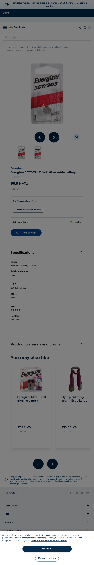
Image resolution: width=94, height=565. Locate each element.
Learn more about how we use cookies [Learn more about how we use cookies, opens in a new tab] (49, 540)
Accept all (47, 548)
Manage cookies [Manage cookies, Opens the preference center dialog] (47, 558)
